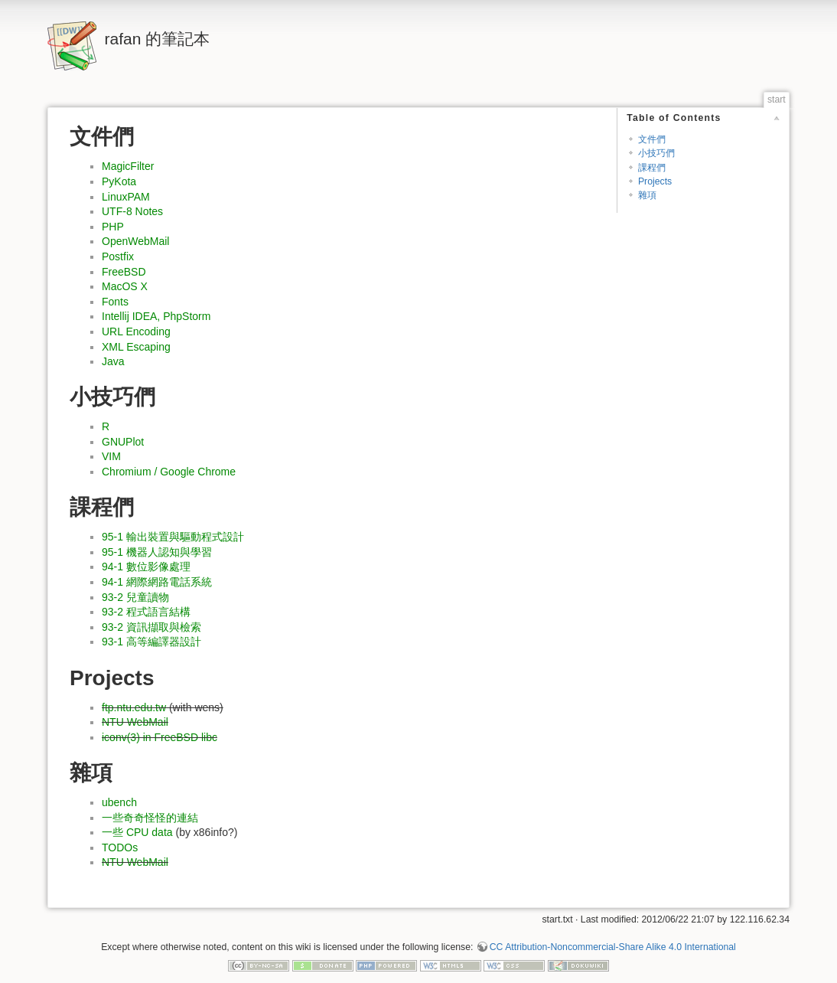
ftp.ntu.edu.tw (134, 707)
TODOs (120, 847)
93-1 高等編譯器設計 (151, 641)
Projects (655, 181)
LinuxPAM (126, 197)
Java (113, 361)
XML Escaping (136, 347)
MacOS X (125, 286)
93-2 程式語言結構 (146, 612)
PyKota (119, 181)
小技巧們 (656, 153)
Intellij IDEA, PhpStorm (156, 316)
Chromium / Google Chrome (169, 471)
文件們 (652, 139)
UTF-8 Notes (132, 211)
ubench (119, 802)
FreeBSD (124, 272)
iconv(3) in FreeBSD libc (159, 737)
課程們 (652, 167)
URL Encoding (136, 331)
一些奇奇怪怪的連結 (150, 818)
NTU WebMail (135, 722)
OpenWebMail (135, 241)
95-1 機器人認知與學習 (157, 552)
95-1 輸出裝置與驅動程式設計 (173, 537)
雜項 (647, 195)
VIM (111, 456)
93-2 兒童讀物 (135, 597)
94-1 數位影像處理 (146, 566)
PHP (113, 226)
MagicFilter (128, 166)
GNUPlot (123, 442)
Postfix (118, 256)
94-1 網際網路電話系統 (157, 582)
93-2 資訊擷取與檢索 (151, 627)
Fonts (115, 302)
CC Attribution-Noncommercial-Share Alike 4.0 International (613, 947)
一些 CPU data (137, 832)
